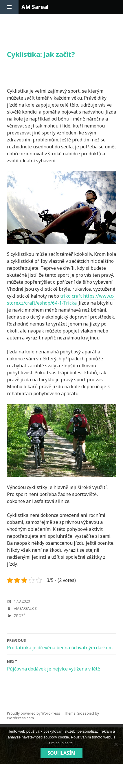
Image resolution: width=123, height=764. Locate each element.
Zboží (19, 615)
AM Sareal (34, 7)
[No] (116, 744)
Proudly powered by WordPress (33, 713)
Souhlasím (61, 753)
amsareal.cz (25, 608)
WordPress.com (20, 718)
